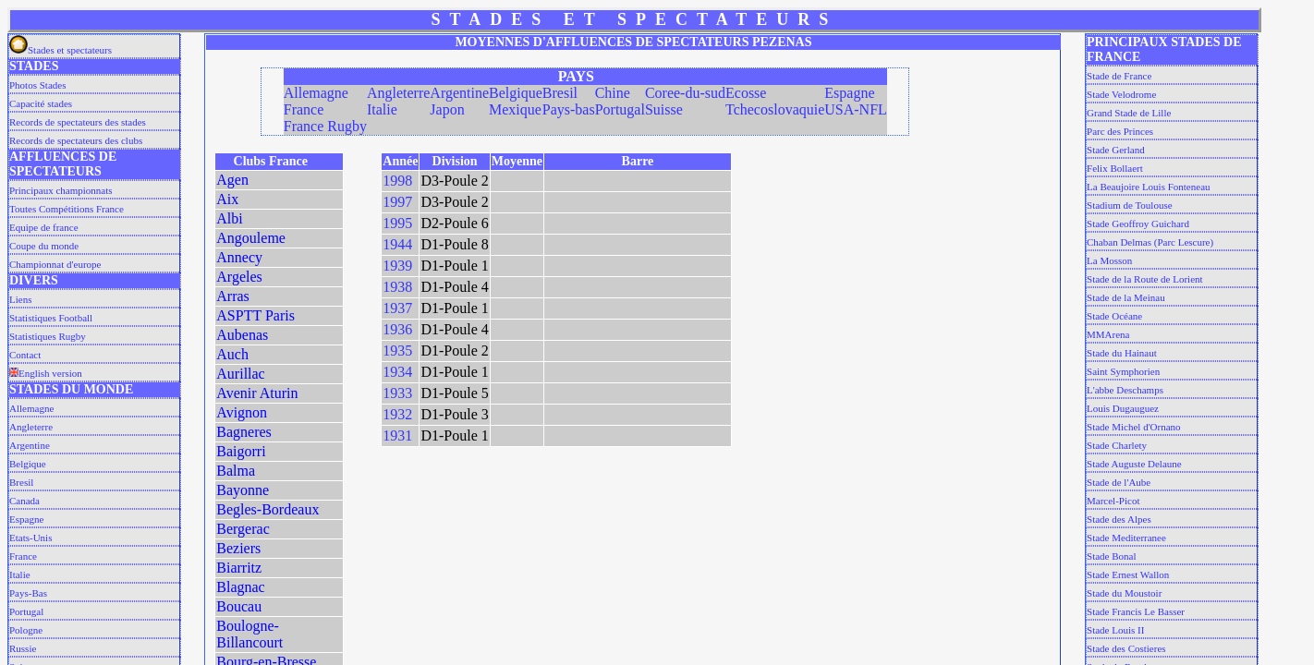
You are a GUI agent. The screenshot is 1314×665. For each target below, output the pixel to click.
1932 (397, 414)
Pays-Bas (28, 592)
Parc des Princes (1120, 131)
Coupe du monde (44, 245)
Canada (24, 500)
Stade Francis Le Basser (1136, 611)
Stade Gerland (1116, 149)
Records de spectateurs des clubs (75, 140)
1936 (397, 329)
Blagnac (240, 587)
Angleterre (31, 426)
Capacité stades (40, 103)
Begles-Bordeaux (267, 509)
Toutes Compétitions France (66, 208)
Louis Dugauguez (1123, 408)
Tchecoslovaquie (774, 109)
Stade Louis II (1115, 629)
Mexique (515, 109)
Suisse (664, 109)
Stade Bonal (1111, 556)
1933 (397, 393)
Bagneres (244, 432)
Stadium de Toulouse (1130, 205)
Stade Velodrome (1121, 94)
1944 (397, 244)
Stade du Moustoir (1124, 592)
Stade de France (1119, 75)
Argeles (239, 276)
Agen (232, 179)
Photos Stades (37, 85)
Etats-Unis (30, 537)
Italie (19, 574)
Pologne (26, 629)
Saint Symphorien (1123, 371)
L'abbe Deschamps (1125, 389)
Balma (235, 470)
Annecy (239, 257)
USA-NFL (855, 109)
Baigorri (240, 451)
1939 (397, 265)
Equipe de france (44, 227)
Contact (25, 354)
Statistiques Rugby (47, 336)
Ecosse (745, 93)
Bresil (21, 482)
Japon (447, 109)
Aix (227, 199)
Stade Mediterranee (1126, 537)
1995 (397, 223)
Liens (20, 299)
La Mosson (1109, 260)
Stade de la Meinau (1126, 297)
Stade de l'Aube (1118, 482)
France (23, 556)
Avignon (241, 412)
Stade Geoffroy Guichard (1138, 223)
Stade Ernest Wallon (1128, 574)
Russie (22, 648)
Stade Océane (1114, 315)
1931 (397, 435)
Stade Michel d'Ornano (1134, 426)
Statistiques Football (50, 317)
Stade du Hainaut (1122, 352)
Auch (232, 354)
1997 (397, 202)
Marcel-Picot (1113, 500)
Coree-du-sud (685, 93)
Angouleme (251, 238)
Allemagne (31, 408)
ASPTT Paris (255, 315)
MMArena (1108, 334)
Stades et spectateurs (60, 49)
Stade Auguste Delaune (1134, 463)
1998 (397, 180)
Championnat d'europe (55, 264)
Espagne (26, 519)
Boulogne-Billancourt (249, 634)
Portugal (26, 611)
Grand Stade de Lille (1129, 112)
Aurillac (240, 373)
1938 (397, 287)
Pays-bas (568, 109)
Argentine (29, 445)
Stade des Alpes (1119, 519)
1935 (397, 350)
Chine (612, 93)
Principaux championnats (61, 190)
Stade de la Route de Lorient (1145, 278)
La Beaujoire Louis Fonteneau (1149, 186)
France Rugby (325, 126)
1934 (397, 372)
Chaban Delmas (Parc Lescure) (1150, 242)
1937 (397, 308)
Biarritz (239, 567)
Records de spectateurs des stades (77, 121)
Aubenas (242, 335)
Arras (232, 296)
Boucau (239, 606)
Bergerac (242, 529)
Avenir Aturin (257, 393)
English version (45, 373)
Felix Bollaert (1115, 168)
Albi (229, 218)
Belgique (27, 463)
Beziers (238, 548)
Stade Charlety (1117, 445)
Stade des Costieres (1126, 648)
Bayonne (242, 490)
